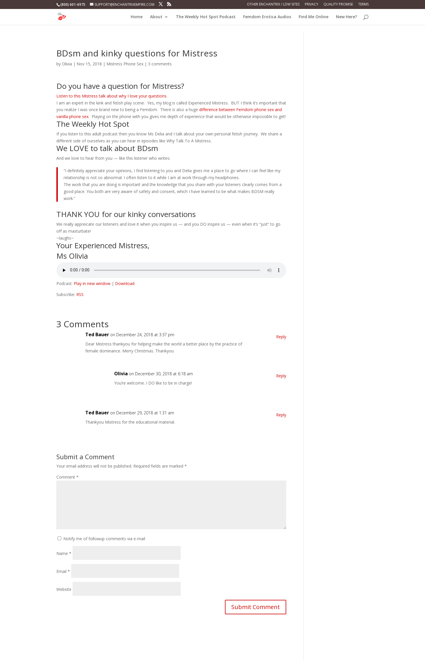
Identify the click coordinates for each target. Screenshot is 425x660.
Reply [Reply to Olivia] (281, 375)
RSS (80, 294)
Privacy (311, 5)
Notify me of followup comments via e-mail (104, 538)
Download (124, 283)
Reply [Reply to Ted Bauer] (281, 336)
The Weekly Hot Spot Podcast (206, 17)
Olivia (67, 64)
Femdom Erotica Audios (267, 17)
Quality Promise (338, 5)
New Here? (346, 17)
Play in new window (92, 283)
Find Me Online (313, 17)
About (156, 17)
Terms (363, 5)
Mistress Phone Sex (124, 64)
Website (63, 589)
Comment (67, 477)
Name (63, 553)
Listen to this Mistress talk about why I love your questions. (111, 96)
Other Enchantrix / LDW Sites (273, 5)
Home (137, 17)
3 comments (160, 64)
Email (63, 571)
